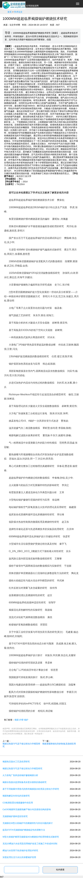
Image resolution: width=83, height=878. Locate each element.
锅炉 (26, 720)
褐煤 (17, 720)
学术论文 (18, 12)
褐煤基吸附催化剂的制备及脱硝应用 (59, 743)
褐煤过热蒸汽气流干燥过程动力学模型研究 (21, 745)
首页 (9, 12)
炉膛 (21, 720)
